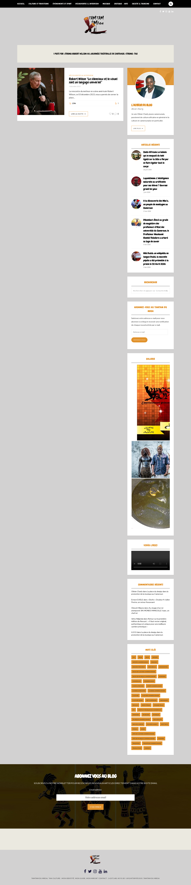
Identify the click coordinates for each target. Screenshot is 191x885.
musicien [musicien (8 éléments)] (146, 714)
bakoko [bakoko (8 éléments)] (154, 662)
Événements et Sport (62, 4)
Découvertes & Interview (87, 4)
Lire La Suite (77, 114)
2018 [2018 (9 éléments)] (140, 657)
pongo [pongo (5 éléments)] (135, 729)
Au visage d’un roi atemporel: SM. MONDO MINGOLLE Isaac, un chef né (150, 610)
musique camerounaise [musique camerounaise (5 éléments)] (141, 719)
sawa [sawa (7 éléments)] (143, 729)
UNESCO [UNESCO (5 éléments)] (147, 748)
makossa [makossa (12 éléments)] (136, 714)
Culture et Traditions (39, 4)
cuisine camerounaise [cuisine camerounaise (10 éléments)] (157, 691)
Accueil (21, 4)
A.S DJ (134, 632)
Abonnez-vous (139, 340)
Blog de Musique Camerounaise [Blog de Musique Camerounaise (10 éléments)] (144, 676)
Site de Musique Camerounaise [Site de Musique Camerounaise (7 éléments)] (144, 738)
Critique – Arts (121, 4)
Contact (157, 4)
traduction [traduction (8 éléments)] (137, 748)
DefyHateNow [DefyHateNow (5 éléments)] (151, 700)
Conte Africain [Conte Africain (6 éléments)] (138, 686)
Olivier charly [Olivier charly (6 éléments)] (152, 724)
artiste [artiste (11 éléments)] (155, 657)
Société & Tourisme (140, 4)
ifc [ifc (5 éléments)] (134, 710)
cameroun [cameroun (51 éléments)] (136, 681)
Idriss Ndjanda (137, 619)
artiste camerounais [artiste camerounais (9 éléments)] (140, 662)
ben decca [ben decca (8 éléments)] (152, 667)
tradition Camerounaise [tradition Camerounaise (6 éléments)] (152, 743)
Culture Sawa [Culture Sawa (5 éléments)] (138, 700)
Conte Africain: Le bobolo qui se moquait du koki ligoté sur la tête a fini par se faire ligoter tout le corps (155, 159)
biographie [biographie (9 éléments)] (163, 667)
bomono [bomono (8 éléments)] (162, 676)
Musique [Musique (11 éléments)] (156, 714)
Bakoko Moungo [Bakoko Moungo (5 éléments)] (139, 667)
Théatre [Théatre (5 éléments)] (161, 738)
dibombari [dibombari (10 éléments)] (164, 700)
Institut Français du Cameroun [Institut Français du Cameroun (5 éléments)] (149, 710)
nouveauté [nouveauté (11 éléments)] (157, 719)
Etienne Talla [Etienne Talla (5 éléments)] (158, 705)
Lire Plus (137, 128)
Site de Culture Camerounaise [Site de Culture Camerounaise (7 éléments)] (143, 734)
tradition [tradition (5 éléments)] (136, 743)
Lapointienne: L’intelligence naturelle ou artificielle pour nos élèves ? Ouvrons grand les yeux (156, 184)
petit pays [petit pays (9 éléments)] (164, 724)
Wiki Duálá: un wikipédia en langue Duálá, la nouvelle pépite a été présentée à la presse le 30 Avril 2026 (155, 259)
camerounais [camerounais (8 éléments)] (149, 681)
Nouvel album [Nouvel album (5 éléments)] (138, 724)
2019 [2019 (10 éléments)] (147, 657)
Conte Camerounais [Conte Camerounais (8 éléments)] (154, 686)
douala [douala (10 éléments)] (135, 705)
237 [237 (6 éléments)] (134, 657)
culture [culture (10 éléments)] (135, 695)
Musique (106, 4)
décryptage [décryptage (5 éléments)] (146, 705)
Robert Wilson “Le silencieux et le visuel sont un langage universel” (93, 80)
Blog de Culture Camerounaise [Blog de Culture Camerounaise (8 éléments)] (144, 671)
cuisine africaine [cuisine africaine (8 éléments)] (139, 691)
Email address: (95, 789)
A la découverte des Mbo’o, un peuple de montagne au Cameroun (155, 204)
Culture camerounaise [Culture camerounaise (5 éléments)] (150, 695)
